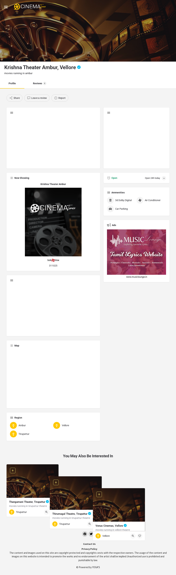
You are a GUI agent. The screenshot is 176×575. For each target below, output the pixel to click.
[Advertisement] (53, 141)
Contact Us (89, 543)
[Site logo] (30, 7)
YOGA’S (96, 567)
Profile (12, 83)
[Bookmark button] (53, 512)
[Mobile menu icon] (5, 7)
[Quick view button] (46, 512)
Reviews (39, 83)
